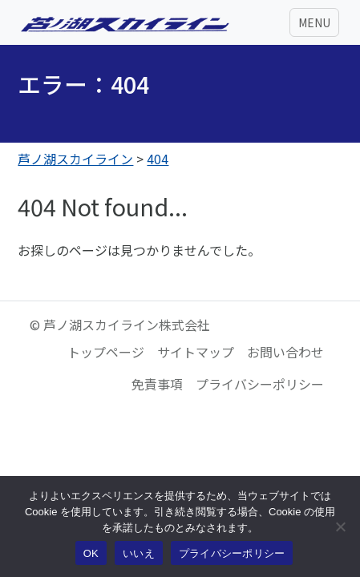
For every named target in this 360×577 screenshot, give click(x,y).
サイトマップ (195, 351)
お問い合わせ (285, 351)
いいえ (139, 553)
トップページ (105, 351)
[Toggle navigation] (314, 22)
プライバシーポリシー (260, 383)
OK (91, 553)
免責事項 (157, 383)
